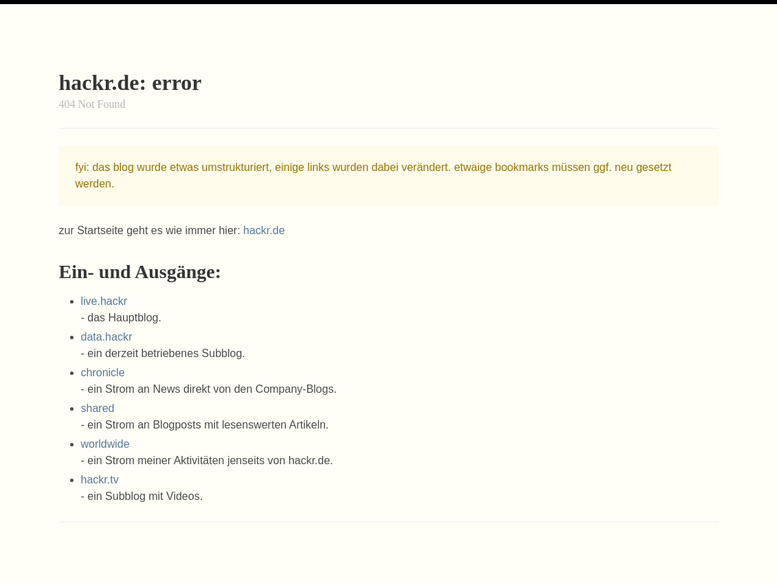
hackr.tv (100, 479)
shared (98, 408)
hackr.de (263, 230)
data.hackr (107, 337)
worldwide (105, 444)
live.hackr (104, 301)
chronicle (103, 372)
